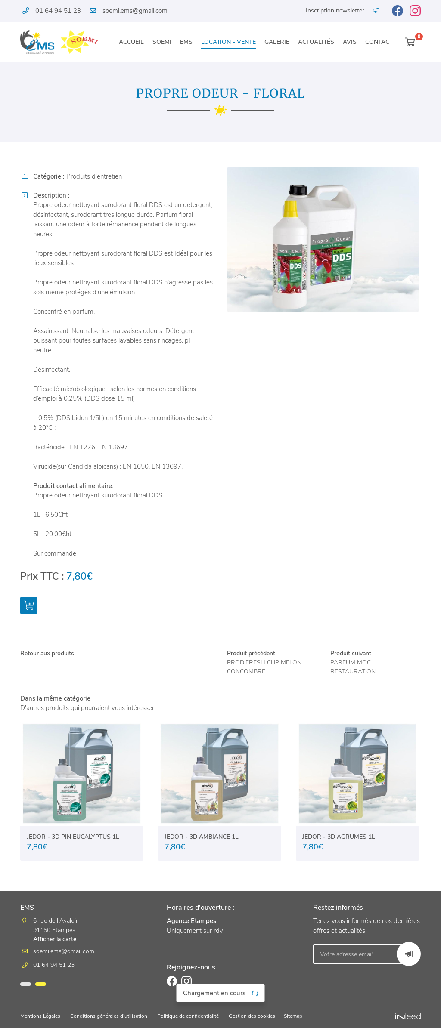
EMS (186, 42)
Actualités (316, 42)
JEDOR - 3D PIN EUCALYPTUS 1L (73, 838)
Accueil (131, 42)
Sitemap (331, 1017)
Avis (350, 42)
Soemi (161, 42)
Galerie (276, 42)
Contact (379, 42)
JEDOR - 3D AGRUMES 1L (338, 838)
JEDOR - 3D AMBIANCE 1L (202, 838)
